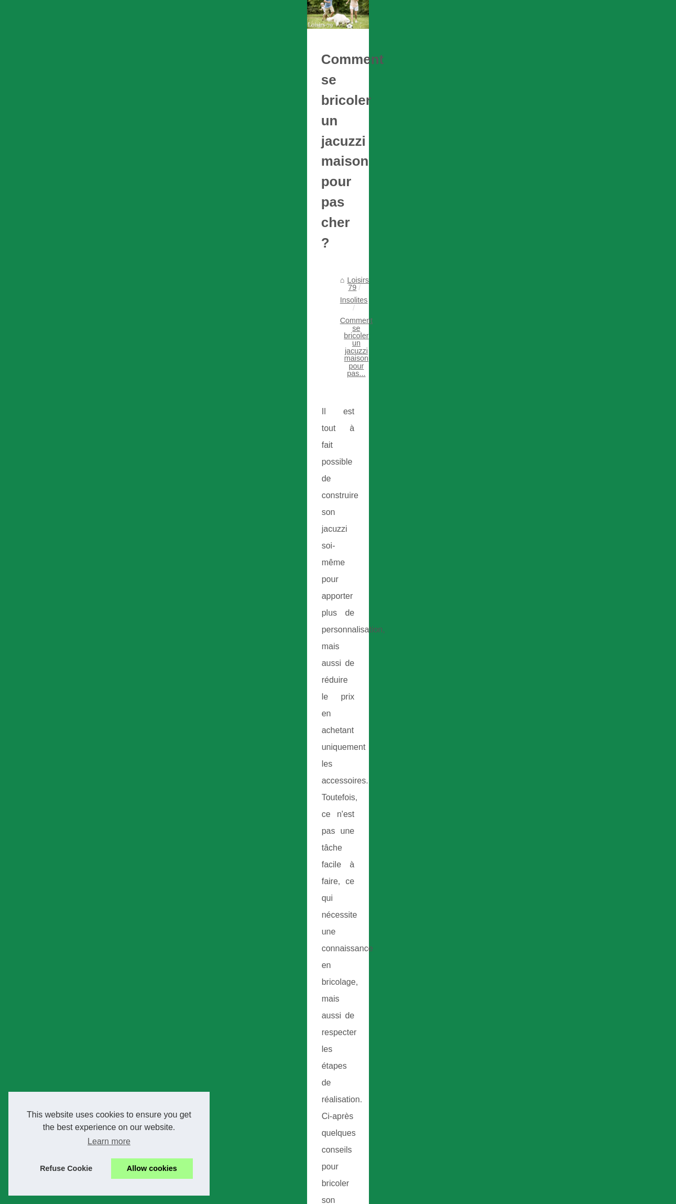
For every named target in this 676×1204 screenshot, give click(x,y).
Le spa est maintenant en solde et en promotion (190, 1127)
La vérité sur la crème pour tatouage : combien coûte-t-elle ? (211, 947)
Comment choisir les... (545, 616)
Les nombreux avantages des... (561, 490)
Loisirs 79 (70, 403)
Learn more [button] (109, 1141)
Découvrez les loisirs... (546, 570)
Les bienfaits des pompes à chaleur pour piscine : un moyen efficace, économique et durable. (266, 922)
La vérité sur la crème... (547, 467)
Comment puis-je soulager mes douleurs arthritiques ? (201, 1076)
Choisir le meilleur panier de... (558, 743)
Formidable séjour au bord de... (560, 593)
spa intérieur (64, 734)
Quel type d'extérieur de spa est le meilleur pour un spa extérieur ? (222, 1050)
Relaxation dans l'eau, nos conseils (169, 1152)
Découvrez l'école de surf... (553, 720)
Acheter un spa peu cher (152, 1101)
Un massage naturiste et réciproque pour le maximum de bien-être (422, 861)
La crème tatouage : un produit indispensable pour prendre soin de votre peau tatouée (254, 999)
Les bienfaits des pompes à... (557, 443)
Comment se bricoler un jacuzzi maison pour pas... (217, 403)
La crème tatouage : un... (550, 513)
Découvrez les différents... (551, 766)
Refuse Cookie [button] (66, 1168)
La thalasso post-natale (92, 856)
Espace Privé (317, 1193)
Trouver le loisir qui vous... (552, 387)
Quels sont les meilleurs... (551, 640)
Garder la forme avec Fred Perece (168, 1024)
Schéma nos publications (550, 340)
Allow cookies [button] (152, 1168)
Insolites (110, 403)
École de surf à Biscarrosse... (557, 696)
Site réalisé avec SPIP (259, 1193)
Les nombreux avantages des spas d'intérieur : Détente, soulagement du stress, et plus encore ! (269, 976)
